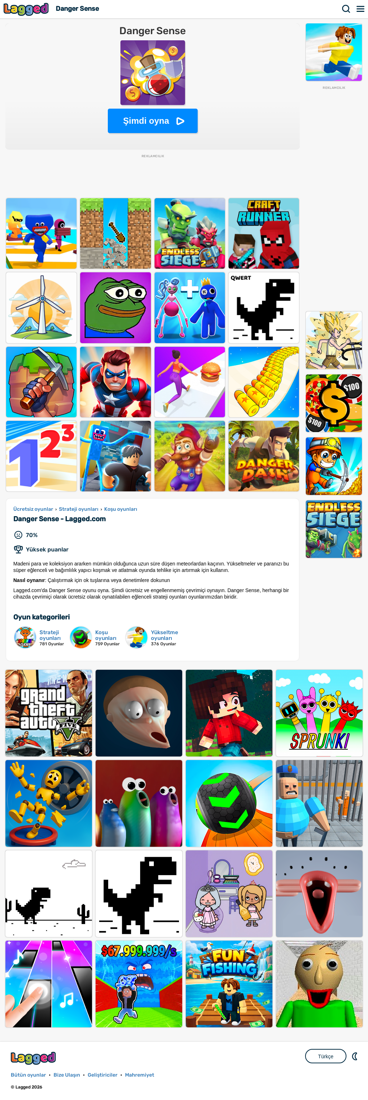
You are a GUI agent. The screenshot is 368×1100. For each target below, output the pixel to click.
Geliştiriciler (103, 1075)
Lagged (27, 9)
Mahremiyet (139, 1075)
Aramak (346, 9)
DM (355, 1056)
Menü (361, 9)
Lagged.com (34, 1058)
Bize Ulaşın (67, 1075)
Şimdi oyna (146, 121)
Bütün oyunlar (28, 1075)
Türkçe (326, 1056)
